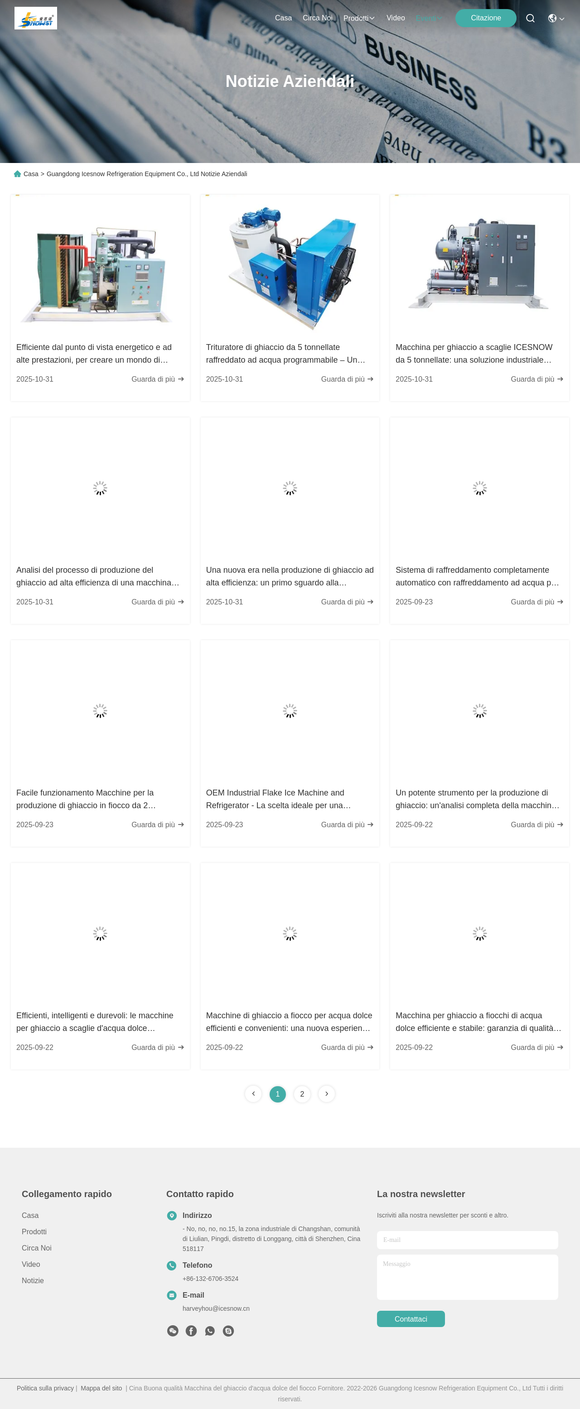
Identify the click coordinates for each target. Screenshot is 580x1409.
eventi (429, 18)
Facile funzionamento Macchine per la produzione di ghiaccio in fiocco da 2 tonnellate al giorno (85, 800)
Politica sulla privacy (45, 1388)
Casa (283, 18)
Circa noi (318, 18)
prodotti (359, 18)
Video (396, 18)
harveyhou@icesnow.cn (216, 1308)
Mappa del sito (101, 1388)
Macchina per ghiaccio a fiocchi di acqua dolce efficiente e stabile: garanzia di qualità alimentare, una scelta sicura (474, 1023)
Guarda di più (157, 379)
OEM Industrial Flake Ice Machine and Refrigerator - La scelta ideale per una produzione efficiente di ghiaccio (275, 800)
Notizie (33, 1280)
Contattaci (411, 1319)
